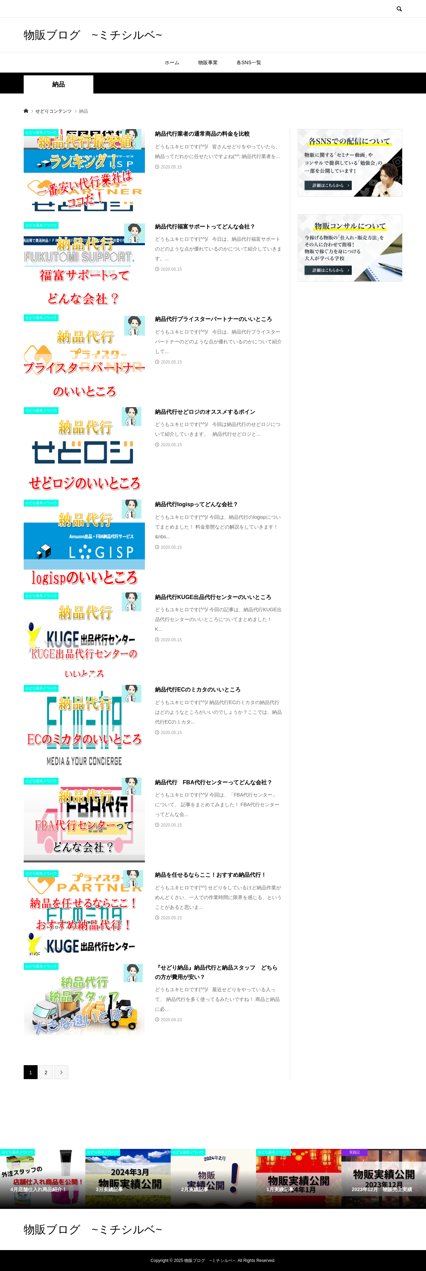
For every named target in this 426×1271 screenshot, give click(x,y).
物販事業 (208, 62)
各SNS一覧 (249, 62)
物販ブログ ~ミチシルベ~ (93, 35)
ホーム (172, 62)
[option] (42, 1179)
